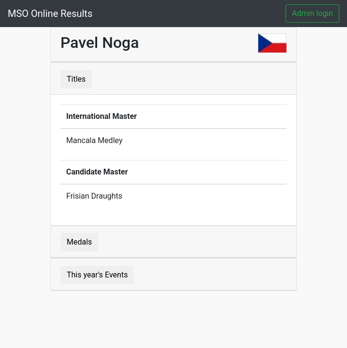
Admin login (312, 13)
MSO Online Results (50, 13)
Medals (79, 241)
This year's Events (97, 274)
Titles (76, 79)
